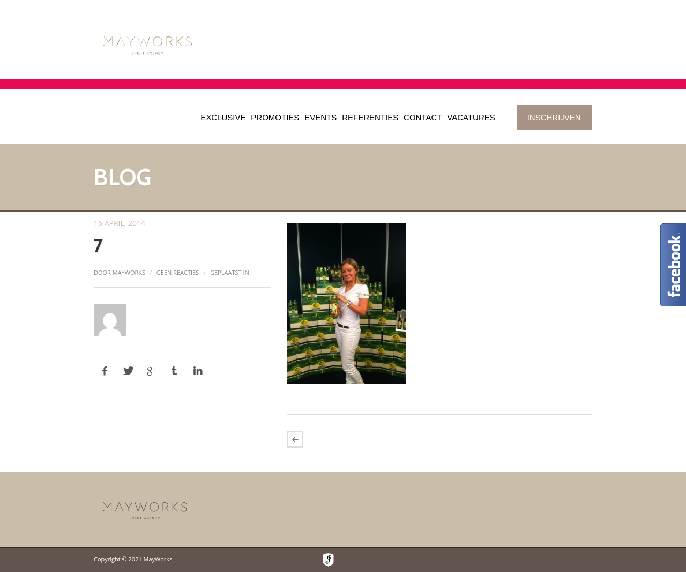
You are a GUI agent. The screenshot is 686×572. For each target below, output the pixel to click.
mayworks (129, 272)
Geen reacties (177, 272)
